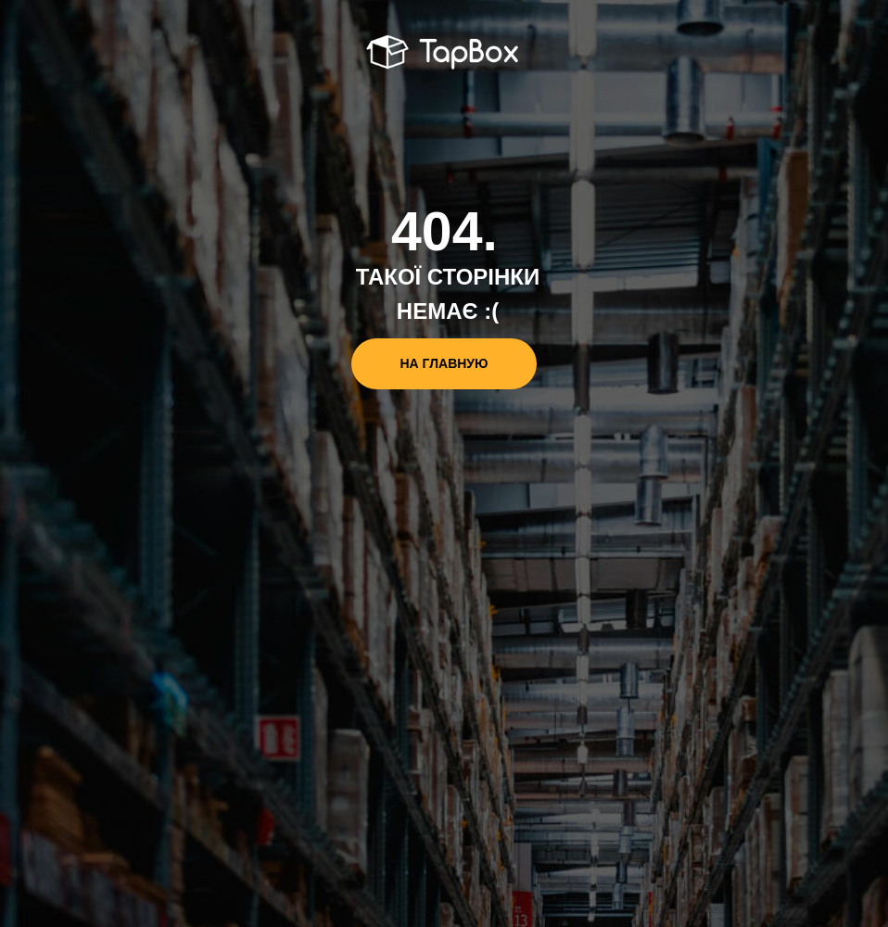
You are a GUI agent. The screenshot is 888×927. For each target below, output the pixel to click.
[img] (444, 53)
